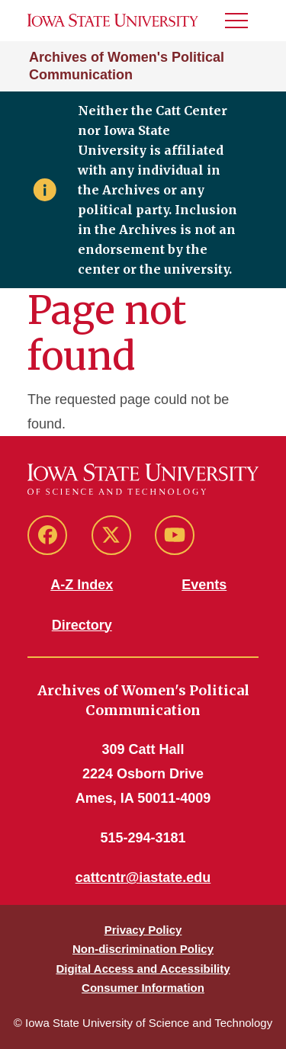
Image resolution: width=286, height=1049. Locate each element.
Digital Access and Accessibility (143, 968)
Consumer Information (143, 987)
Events (204, 584)
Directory (82, 625)
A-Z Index (81, 584)
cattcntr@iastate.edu (143, 877)
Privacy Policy (143, 929)
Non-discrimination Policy (143, 948)
